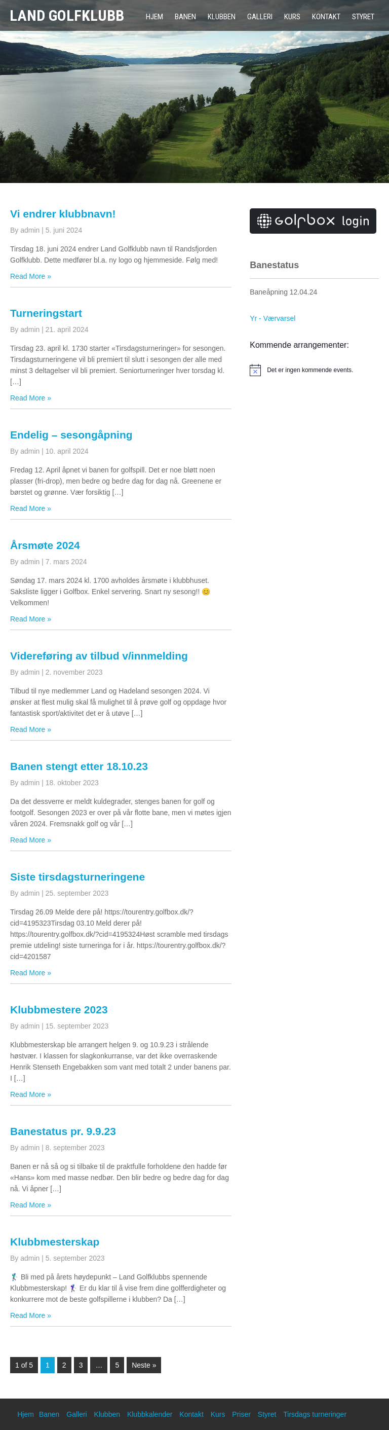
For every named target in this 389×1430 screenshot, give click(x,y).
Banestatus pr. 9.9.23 (63, 1131)
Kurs (292, 16)
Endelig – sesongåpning (71, 435)
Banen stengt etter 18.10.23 (79, 766)
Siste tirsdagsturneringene (77, 877)
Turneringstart (46, 313)
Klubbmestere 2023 (59, 1009)
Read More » (30, 276)
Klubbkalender (150, 1414)
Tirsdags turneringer (314, 1414)
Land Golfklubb (67, 15)
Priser (241, 1414)
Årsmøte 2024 (45, 545)
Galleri (260, 16)
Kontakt (326, 16)
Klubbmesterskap (54, 1242)
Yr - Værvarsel (272, 318)
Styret (363, 16)
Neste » (144, 1365)
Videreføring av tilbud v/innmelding (99, 656)
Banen (185, 16)
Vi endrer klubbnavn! (63, 213)
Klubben (222, 16)
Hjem (154, 16)
